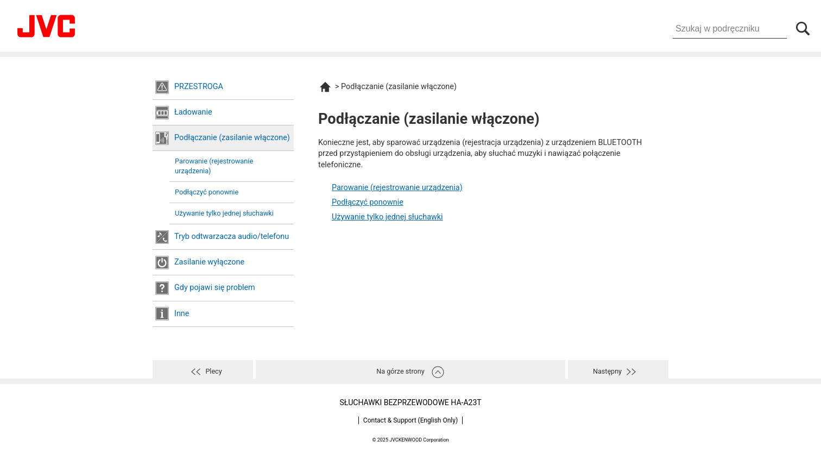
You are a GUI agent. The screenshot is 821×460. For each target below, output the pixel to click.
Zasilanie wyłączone (209, 262)
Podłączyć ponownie (206, 192)
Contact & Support (410, 420)
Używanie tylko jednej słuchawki (224, 213)
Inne (181, 313)
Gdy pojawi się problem (214, 287)
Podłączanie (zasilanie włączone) (232, 137)
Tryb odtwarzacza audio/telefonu (231, 236)
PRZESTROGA (198, 86)
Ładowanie (193, 112)
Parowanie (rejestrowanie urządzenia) (214, 166)
